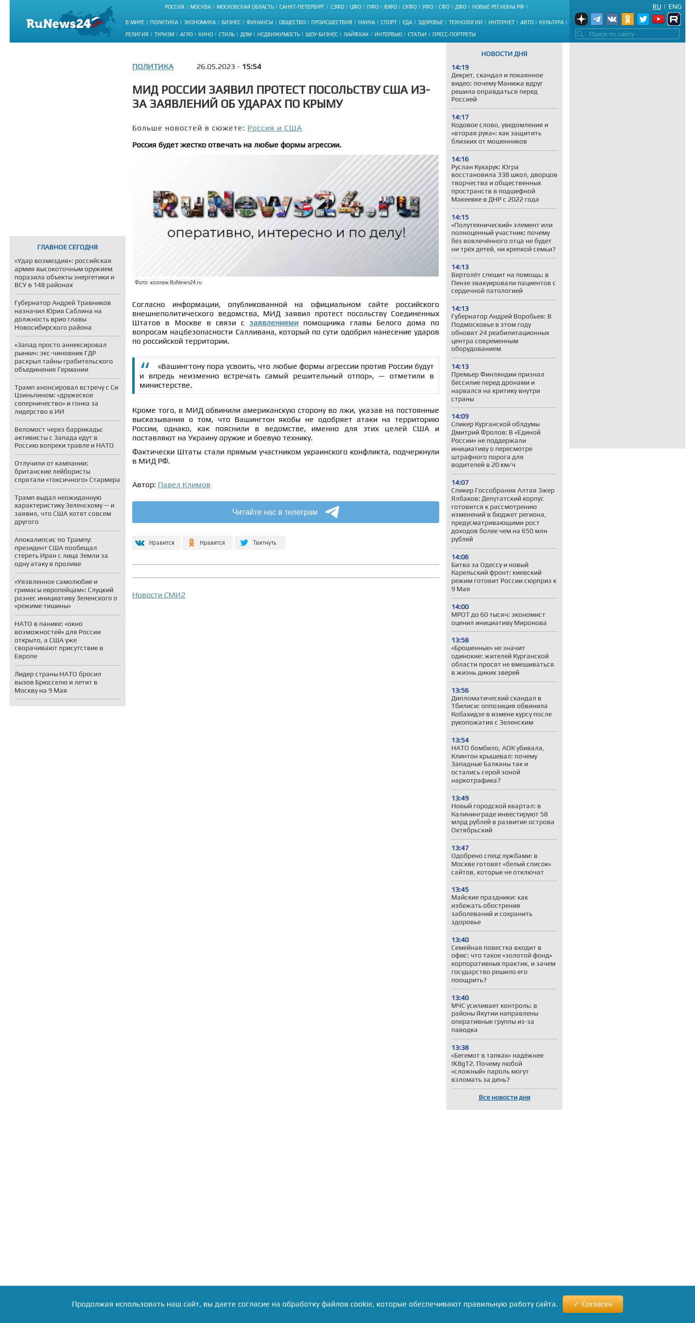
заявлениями (274, 322)
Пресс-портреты (454, 34)
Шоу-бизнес (322, 34)
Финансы (260, 22)
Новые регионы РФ (498, 7)
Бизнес (231, 22)
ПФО (372, 7)
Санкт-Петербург (302, 7)
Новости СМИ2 (158, 594)
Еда (407, 22)
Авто (526, 22)
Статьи (417, 34)
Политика (164, 22)
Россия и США (275, 127)
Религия (137, 34)
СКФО (410, 7)
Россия (174, 7)
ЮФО (390, 7)
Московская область (245, 7)
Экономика (200, 22)
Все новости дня (504, 1097)
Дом (245, 34)
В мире (134, 22)
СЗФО (337, 7)
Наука (366, 22)
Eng (674, 6)
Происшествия (331, 22)
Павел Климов (184, 484)
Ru (657, 6)
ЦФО (355, 7)
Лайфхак (356, 34)
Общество (292, 22)
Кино (205, 34)
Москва (200, 7)
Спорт (389, 22)
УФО (427, 7)
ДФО (460, 7)
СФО (444, 7)
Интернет (501, 22)
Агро (186, 34)
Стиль (227, 34)
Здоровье (430, 22)
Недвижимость (278, 34)
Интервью (388, 34)
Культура (551, 22)
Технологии (466, 22)
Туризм (164, 34)
